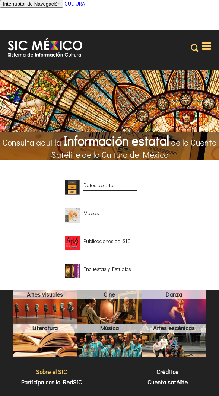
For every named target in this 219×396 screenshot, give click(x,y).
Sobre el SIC (51, 372)
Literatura (45, 328)
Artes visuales (45, 294)
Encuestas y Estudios (107, 268)
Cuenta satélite (167, 382)
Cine (109, 294)
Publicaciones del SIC (107, 241)
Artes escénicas (174, 328)
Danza (174, 294)
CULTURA (74, 3)
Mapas (91, 213)
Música (109, 328)
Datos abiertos (99, 185)
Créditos (167, 372)
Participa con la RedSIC (51, 382)
